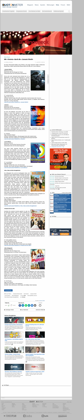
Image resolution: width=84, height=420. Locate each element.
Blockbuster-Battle (55, 407)
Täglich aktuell (34, 406)
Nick (23, 295)
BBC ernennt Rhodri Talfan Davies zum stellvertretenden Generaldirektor (59, 144)
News (37, 5)
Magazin (30, 5)
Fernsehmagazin (13, 412)
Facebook (3, 408)
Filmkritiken (19, 412)
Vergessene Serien (21, 11)
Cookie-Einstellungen (66, 409)
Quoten (42, 5)
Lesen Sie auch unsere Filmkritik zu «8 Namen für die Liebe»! (17, 245)
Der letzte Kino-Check (57, 176)
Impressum (64, 410)
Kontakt (64, 406)
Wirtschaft (23, 406)
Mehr (68, 5)
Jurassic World (33, 293)
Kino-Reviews (44, 406)
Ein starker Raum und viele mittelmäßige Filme (58, 188)
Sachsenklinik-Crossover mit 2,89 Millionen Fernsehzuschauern (60, 135)
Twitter (3, 409)
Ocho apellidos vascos (32, 295)
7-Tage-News (4, 407)
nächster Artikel (40, 309)
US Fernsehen (23, 412)
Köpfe (23, 408)
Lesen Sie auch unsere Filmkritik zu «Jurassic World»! (16, 102)
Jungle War (54, 186)
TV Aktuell (8, 412)
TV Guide (36, 412)
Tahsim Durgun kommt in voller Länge (59, 142)
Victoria (22, 297)
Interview (13, 406)
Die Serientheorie (47, 11)
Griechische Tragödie (8, 11)
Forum (63, 5)
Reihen (13, 405)
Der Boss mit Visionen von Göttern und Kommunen (60, 183)
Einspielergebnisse (56, 406)
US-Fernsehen (24, 409)
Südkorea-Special (58, 11)
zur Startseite (24, 309)
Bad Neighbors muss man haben (59, 179)
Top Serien (68, 412)
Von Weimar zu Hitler (34, 11)
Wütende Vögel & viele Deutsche (59, 178)
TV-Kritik (43, 405)
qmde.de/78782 (42, 300)
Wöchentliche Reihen (35, 404)
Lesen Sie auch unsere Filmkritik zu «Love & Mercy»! (15, 167)
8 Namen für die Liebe (17, 293)
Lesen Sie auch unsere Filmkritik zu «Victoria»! (14, 139)
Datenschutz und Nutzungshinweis (66, 408)
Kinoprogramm (55, 412)
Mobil (3, 406)
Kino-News (54, 404)
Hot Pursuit (26, 293)
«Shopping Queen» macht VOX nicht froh (59, 133)
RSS (2, 404)
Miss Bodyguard (15, 295)
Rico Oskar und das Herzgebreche (11, 297)
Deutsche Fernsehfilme (62, 412)
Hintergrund (14, 404)
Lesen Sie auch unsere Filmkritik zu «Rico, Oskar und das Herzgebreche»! (20, 206)
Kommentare (8, 290)
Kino (57, 5)
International (24, 407)
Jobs (63, 405)
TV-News (23, 404)
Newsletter (3, 405)
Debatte (43, 404)
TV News (27, 412)
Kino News (4, 412)
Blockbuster (40, 412)
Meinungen (50, 5)
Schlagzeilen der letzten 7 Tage (57, 146)
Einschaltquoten (32, 412)
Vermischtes (24, 405)
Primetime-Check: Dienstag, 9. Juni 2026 (59, 131)
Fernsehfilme (45, 412)
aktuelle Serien (50, 412)
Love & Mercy (7, 295)
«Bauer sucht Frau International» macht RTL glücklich (60, 138)
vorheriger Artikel (9, 309)
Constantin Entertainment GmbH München (59, 196)
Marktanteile (34, 405)
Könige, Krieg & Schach (57, 181)
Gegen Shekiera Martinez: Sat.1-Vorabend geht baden (60, 140)
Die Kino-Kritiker (55, 405)
